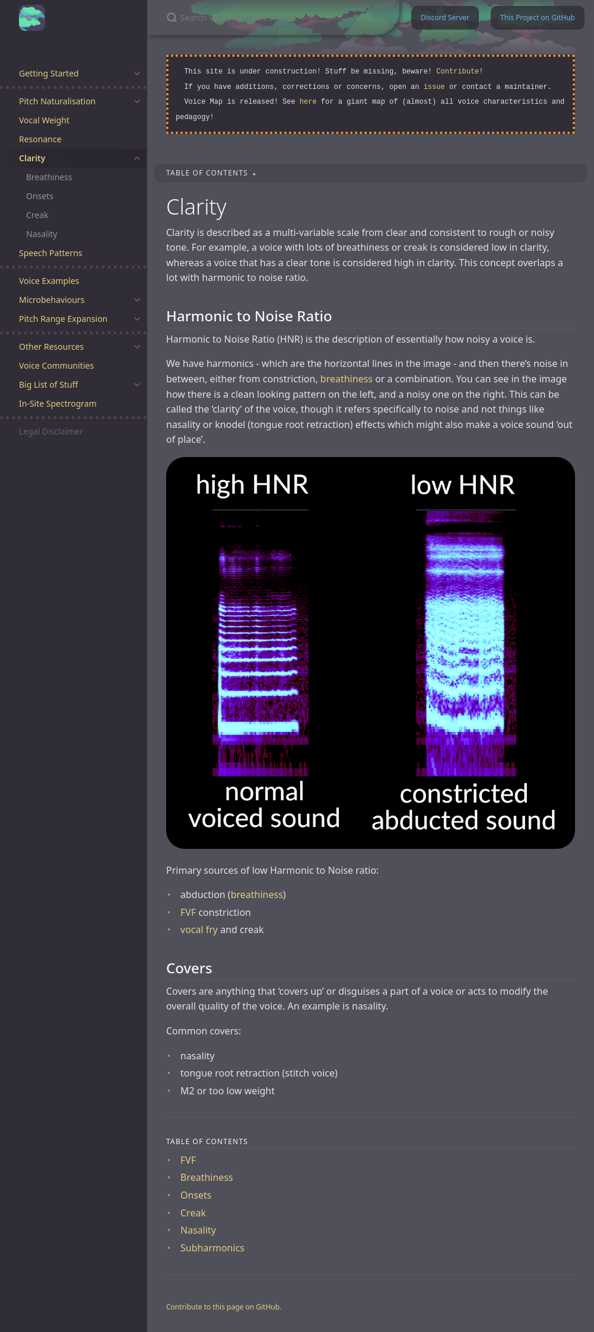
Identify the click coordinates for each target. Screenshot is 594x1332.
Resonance (40, 139)
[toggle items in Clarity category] (137, 158)
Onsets (39, 196)
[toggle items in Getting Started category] (137, 73)
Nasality (41, 233)
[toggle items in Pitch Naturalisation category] (137, 101)
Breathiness (49, 177)
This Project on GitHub (537, 17)
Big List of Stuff (48, 384)
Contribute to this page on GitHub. (223, 1307)
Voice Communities (56, 365)
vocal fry (199, 929)
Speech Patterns (50, 252)
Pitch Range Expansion (63, 318)
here (308, 102)
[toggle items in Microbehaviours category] (137, 299)
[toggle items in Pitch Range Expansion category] (137, 318)
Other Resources (51, 346)
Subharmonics (212, 1247)
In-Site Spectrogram (58, 403)
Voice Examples (49, 280)
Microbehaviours (51, 299)
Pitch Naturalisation (57, 101)
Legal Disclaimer (51, 431)
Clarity (32, 158)
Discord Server (445, 17)
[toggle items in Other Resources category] (137, 346)
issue (434, 87)
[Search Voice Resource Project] (273, 17)
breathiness (346, 378)
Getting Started (49, 73)
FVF (188, 912)
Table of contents (208, 173)
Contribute (457, 72)
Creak (37, 215)
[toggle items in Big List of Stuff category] (137, 384)
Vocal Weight (44, 120)
